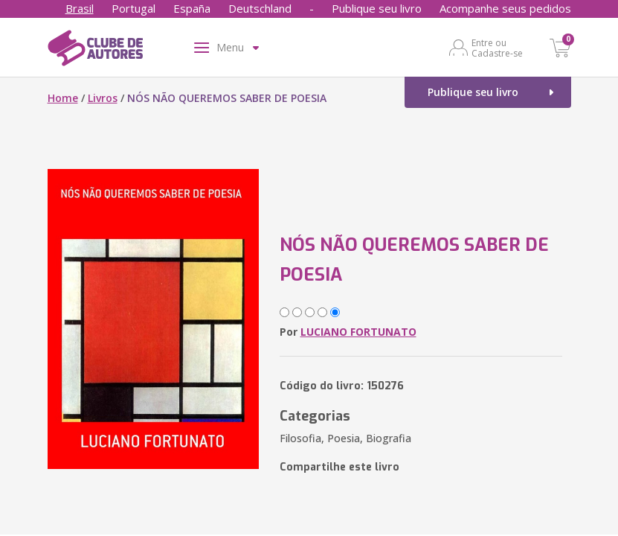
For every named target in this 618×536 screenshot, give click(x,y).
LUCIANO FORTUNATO (358, 332)
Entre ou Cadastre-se (497, 47)
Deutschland (260, 8)
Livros (103, 98)
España (191, 8)
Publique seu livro (377, 8)
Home (63, 98)
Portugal (133, 8)
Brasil (79, 8)
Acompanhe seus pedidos (505, 8)
